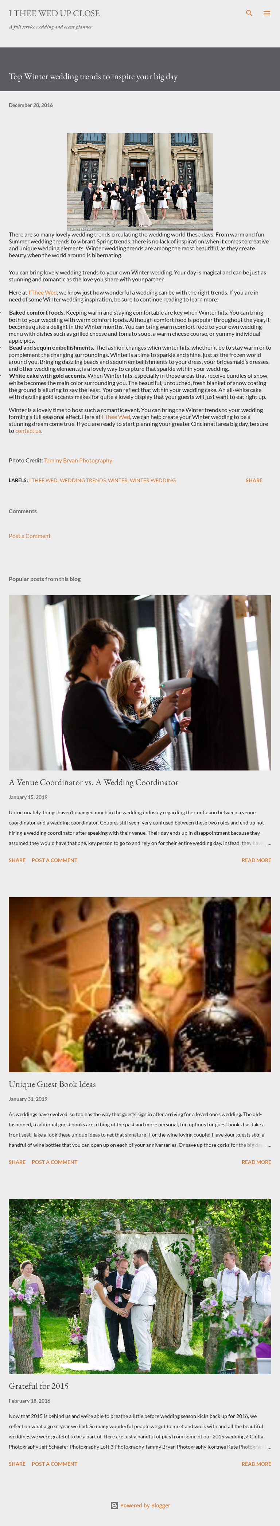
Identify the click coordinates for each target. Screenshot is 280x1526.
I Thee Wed (42, 292)
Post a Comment (30, 535)
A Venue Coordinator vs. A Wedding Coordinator (93, 782)
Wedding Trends (83, 480)
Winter (118, 480)
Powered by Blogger (140, 1505)
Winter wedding (153, 480)
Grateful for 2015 (39, 1385)
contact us (28, 430)
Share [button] (254, 480)
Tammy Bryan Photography (78, 460)
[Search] (249, 13)
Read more (256, 860)
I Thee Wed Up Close (54, 13)
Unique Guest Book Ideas (52, 1083)
